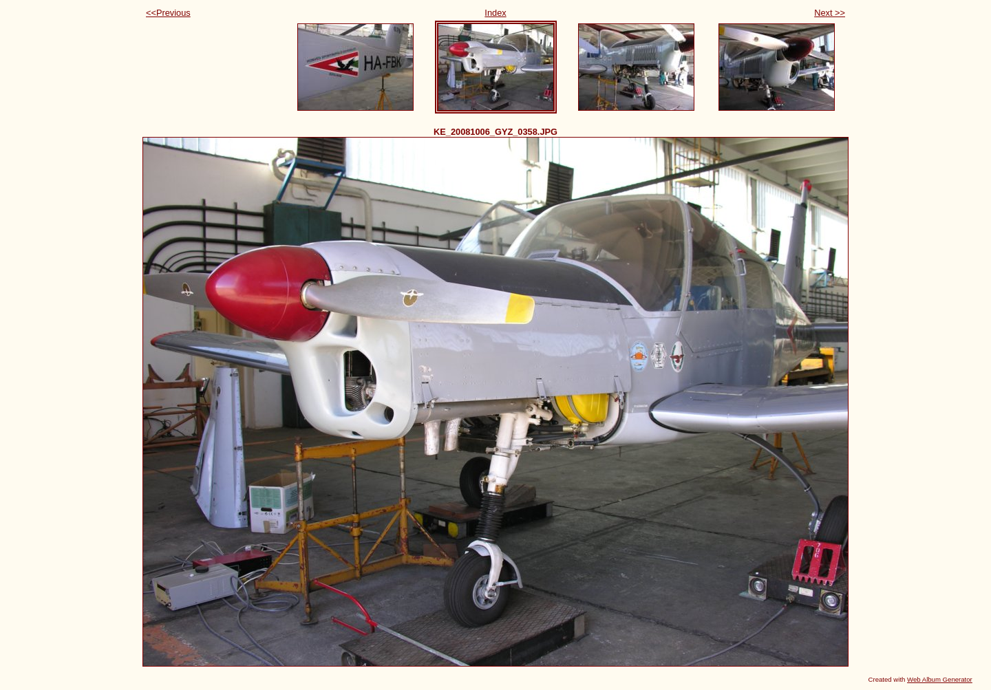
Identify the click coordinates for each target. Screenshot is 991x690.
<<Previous (168, 13)
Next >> (829, 13)
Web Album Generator (939, 679)
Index (495, 13)
